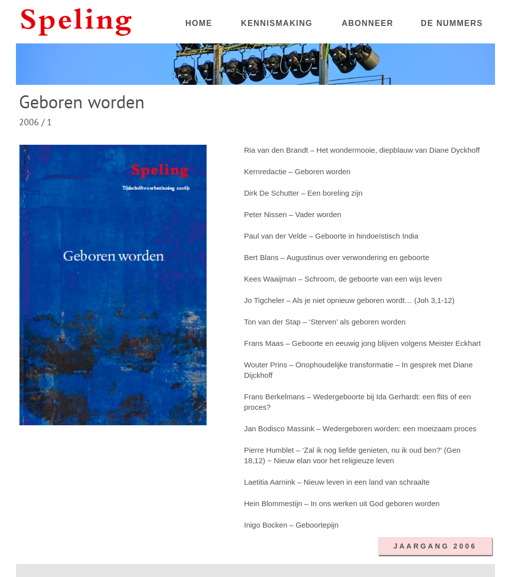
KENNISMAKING (276, 23)
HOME (199, 23)
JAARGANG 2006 (435, 546)
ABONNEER (368, 23)
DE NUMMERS (452, 23)
